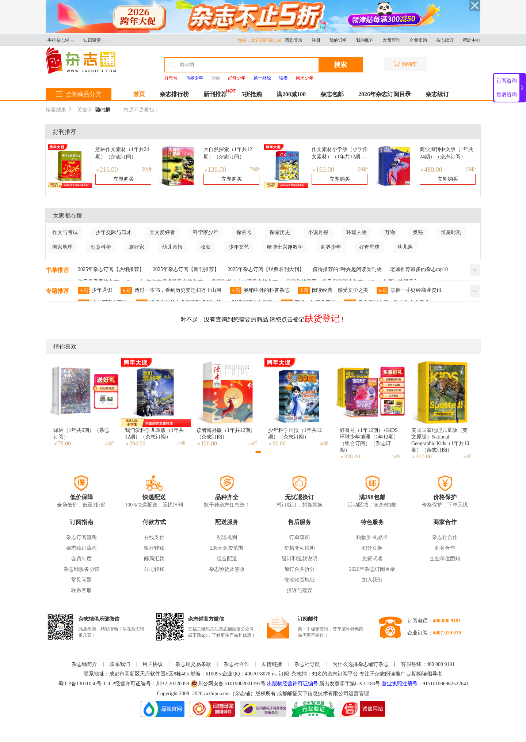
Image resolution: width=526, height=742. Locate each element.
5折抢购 (251, 94)
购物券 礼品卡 (372, 537)
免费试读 (372, 558)
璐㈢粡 (102, 110)
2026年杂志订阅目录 (384, 94)
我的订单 (338, 40)
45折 (396, 456)
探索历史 (280, 232)
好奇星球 (369, 247)
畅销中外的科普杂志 (260, 290)
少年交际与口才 (114, 232)
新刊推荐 (215, 94)
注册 (316, 40)
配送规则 (227, 537)
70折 (255, 169)
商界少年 (331, 247)
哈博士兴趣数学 (285, 247)
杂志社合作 (445, 537)
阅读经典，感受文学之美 (333, 290)
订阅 (284, 674)
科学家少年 (205, 232)
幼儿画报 (172, 247)
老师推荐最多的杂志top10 (419, 269)
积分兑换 (372, 548)
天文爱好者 (162, 232)
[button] (258, 452)
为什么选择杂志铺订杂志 (360, 664)
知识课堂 (94, 40)
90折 (147, 169)
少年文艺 (239, 247)
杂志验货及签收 (227, 569)
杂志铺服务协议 (81, 569)
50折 (471, 169)
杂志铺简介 (84, 664)
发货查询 (391, 40)
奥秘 (418, 232)
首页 (139, 94)
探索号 (244, 232)
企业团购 (418, 40)
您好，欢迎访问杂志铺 (261, 40)
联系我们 (120, 664)
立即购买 (123, 179)
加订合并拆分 (299, 569)
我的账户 (365, 40)
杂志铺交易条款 (193, 664)
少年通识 (95, 290)
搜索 (340, 64)
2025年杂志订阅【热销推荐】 (111, 269)
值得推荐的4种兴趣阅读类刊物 (347, 269)
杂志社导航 (307, 664)
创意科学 (101, 247)
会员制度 (81, 558)
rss (275, 674)
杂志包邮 (332, 94)
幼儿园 (405, 247)
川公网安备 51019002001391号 (228, 684)
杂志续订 (445, 40)
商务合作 (445, 548)
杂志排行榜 (174, 94)
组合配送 (227, 558)
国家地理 (62, 247)
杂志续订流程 (81, 548)
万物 (215, 77)
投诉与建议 (299, 590)
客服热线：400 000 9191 (428, 664)
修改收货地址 (299, 580)
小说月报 (318, 232)
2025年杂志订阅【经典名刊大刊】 (266, 269)
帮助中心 (471, 40)
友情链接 (272, 664)
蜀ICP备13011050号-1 (82, 683)
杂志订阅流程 (81, 537)
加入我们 (372, 580)
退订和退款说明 (299, 558)
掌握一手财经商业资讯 (409, 290)
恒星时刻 (451, 232)
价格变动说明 (299, 548)
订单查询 (299, 537)
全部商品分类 (78, 94)
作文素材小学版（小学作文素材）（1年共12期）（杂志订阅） (340, 157)
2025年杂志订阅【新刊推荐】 (186, 269)
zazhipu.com (217, 693)
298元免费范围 (226, 548)
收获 (206, 247)
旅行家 (136, 247)
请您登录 (293, 40)
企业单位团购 (445, 558)
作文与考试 (65, 232)
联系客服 (81, 590)
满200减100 (291, 94)
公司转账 (154, 569)
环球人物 (356, 232)
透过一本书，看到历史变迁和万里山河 (171, 290)
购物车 (405, 64)
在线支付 (154, 537)
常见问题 (81, 580)
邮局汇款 (154, 558)
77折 (181, 443)
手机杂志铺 (60, 40)
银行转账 (154, 548)
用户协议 (152, 664)
